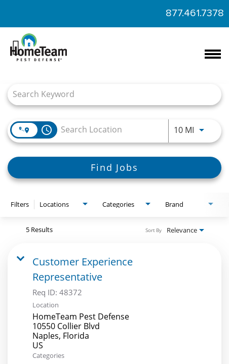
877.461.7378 (195, 13)
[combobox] (109, 94)
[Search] (114, 167)
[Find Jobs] (114, 167)
